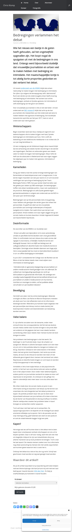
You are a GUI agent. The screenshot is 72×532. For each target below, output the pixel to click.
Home (24, 3)
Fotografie (36, 8)
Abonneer (48, 3)
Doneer (23, 8)
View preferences (46, 525)
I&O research (29, 110)
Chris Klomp (33, 43)
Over (36, 3)
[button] (69, 510)
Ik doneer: (18, 479)
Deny (58, 520)
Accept (34, 520)
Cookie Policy (45, 529)
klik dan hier (38, 471)
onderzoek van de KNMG (30, 88)
